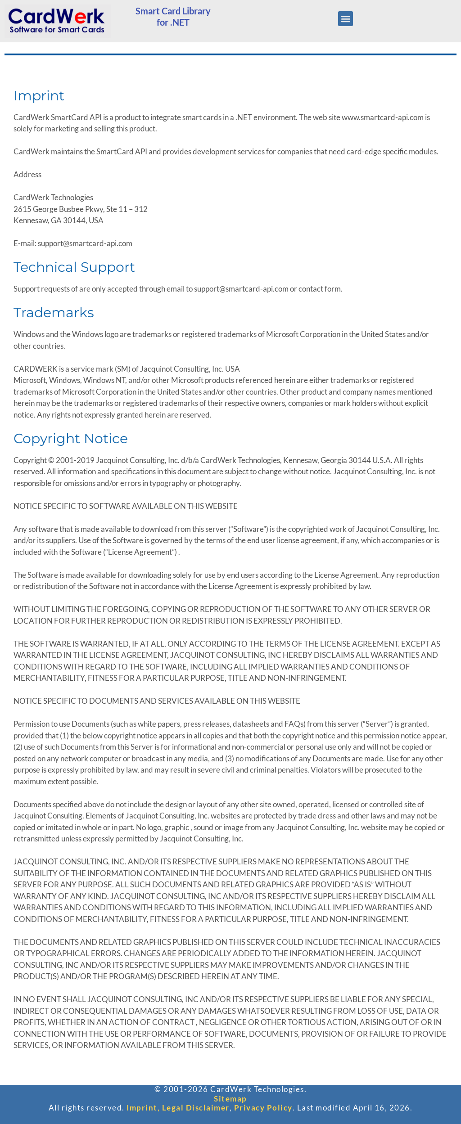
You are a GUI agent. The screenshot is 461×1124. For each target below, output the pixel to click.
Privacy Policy (263, 1107)
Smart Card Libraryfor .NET (173, 16)
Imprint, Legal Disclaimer (178, 1107)
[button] (345, 18)
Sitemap (230, 1098)
